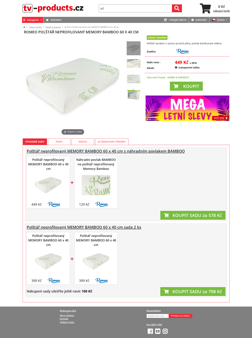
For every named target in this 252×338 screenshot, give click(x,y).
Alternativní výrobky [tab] (112, 141)
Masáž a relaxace (53, 27)
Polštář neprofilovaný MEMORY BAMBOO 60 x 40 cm (48, 164)
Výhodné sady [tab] (34, 141)
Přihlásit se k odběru (180, 316)
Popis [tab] (59, 141)
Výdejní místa (175, 20)
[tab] (215, 8)
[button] (186, 86)
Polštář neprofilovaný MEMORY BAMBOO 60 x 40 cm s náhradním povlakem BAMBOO (106, 151)
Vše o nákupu (67, 315)
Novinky (54, 20)
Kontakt (199, 20)
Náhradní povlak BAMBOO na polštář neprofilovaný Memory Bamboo (96, 164)
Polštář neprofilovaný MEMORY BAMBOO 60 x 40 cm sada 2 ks (84, 227)
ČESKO (218, 20)
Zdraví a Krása (35, 27)
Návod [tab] (83, 141)
